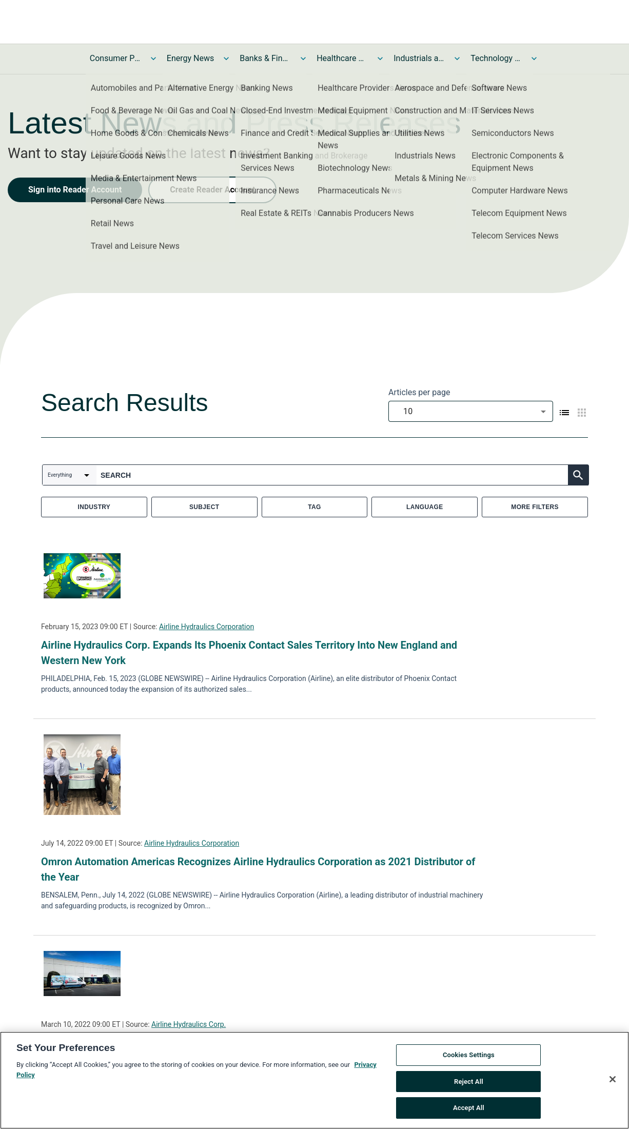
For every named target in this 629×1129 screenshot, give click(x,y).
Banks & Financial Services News (265, 58)
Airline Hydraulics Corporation (206, 626)
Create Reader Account (212, 189)
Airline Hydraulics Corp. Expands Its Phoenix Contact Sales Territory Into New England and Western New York (249, 653)
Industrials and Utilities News (419, 58)
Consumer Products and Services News (115, 58)
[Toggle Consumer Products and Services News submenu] (153, 58)
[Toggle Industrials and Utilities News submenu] (457, 58)
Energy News (190, 58)
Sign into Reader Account (75, 189)
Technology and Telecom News (496, 58)
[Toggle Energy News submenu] (226, 58)
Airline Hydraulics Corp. (188, 1024)
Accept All (468, 1111)
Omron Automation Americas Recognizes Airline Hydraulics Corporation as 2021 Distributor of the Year (258, 869)
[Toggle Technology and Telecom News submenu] (534, 58)
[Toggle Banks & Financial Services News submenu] (303, 58)
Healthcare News (342, 58)
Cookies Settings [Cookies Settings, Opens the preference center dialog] (469, 1058)
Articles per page (419, 392)
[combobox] (470, 411)
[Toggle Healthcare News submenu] (380, 58)
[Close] (612, 1082)
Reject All (468, 1084)
